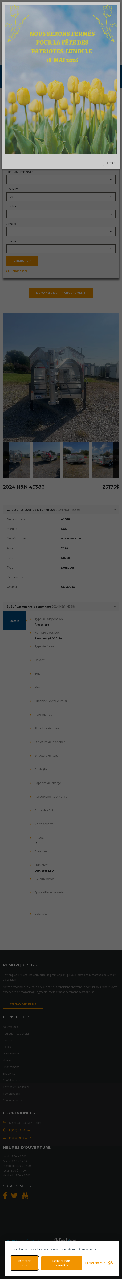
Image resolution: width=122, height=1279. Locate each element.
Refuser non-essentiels (61, 1263)
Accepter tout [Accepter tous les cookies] (24, 1263)
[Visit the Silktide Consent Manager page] (110, 1263)
